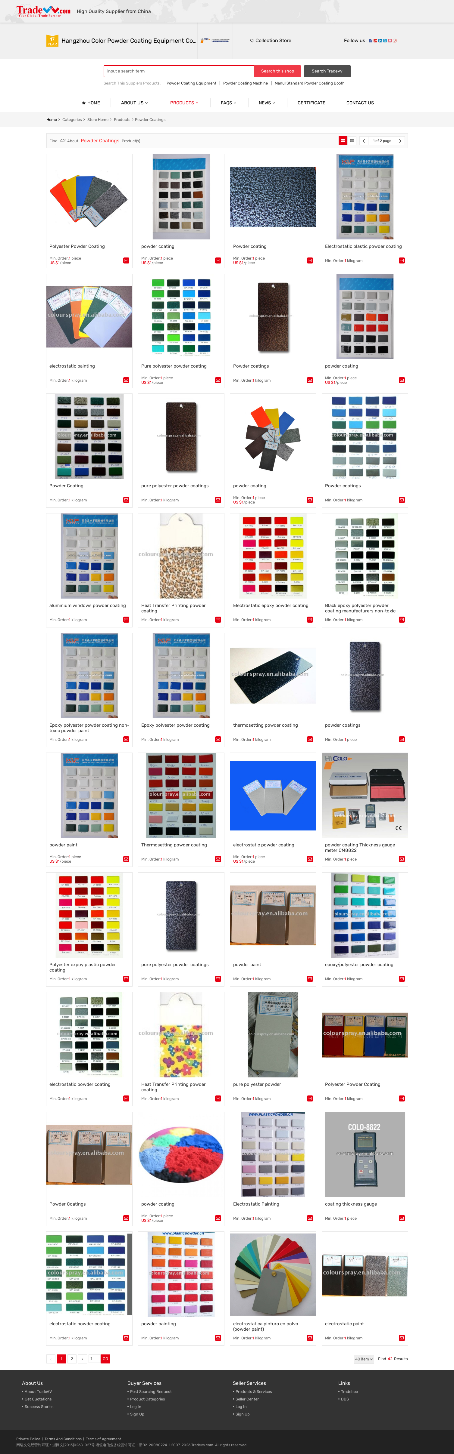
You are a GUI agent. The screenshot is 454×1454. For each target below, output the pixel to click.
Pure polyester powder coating (174, 366)
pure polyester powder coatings (175, 485)
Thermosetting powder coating (174, 845)
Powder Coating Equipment (191, 83)
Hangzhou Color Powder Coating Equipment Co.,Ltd (129, 40)
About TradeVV (38, 1391)
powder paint (63, 845)
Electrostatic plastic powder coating (363, 246)
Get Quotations (38, 1399)
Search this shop (277, 71)
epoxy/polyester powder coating (359, 964)
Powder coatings (251, 366)
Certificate (311, 103)
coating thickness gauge (351, 1204)
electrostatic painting (72, 366)
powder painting (158, 1323)
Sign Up (243, 1414)
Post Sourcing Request (151, 1391)
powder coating (157, 246)
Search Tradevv (327, 71)
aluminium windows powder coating (87, 605)
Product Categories (147, 1399)
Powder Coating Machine (245, 83)
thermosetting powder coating (265, 725)
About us (135, 103)
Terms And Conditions (63, 1439)
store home (97, 119)
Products (185, 103)
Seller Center (247, 1399)
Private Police (28, 1439)
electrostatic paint (344, 1323)
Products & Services (254, 1391)
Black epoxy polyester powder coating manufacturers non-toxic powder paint (360, 611)
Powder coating (250, 246)
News (268, 103)
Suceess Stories (39, 1406)
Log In (135, 1406)
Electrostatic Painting (256, 1204)
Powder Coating (66, 485)
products (122, 119)
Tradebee (349, 1391)
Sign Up (137, 1414)
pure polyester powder (257, 1084)
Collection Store (270, 40)
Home (90, 103)
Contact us (360, 103)
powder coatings (343, 725)
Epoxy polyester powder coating (175, 725)
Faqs (229, 103)
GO (105, 1359)
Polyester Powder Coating (77, 246)
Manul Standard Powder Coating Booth (310, 83)
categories (72, 119)
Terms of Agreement (103, 1439)
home (51, 119)
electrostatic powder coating (263, 845)
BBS (345, 1399)
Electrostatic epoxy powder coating (270, 605)
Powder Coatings (150, 119)
